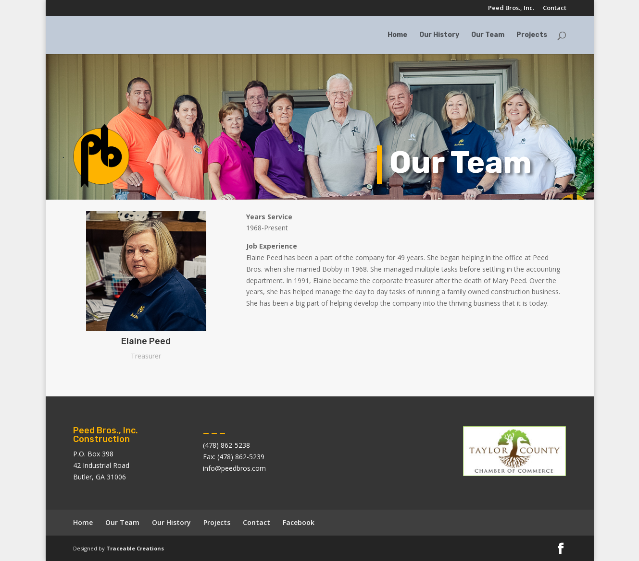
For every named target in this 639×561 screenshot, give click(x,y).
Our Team (487, 35)
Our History (439, 35)
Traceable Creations (135, 548)
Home (397, 35)
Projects (531, 35)
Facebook (298, 522)
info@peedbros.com (234, 468)
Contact (554, 8)
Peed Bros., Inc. (511, 8)
